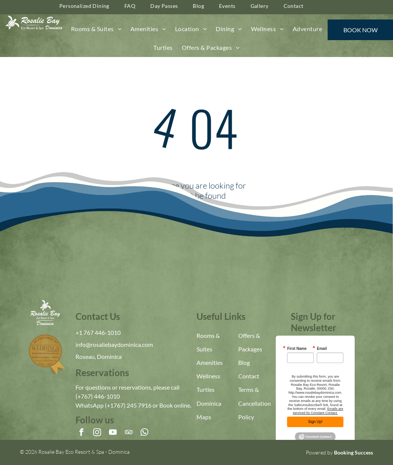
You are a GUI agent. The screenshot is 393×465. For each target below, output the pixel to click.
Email (322, 349)
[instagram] (97, 433)
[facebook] (81, 433)
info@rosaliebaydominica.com (114, 344)
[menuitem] (96, 29)
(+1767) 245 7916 (128, 405)
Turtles (205, 389)
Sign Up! (315, 422)
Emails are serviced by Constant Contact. (318, 411)
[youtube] (113, 433)
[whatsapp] (144, 433)
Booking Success (353, 452)
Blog (244, 362)
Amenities (209, 362)
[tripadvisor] (129, 433)
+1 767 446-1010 (98, 332)
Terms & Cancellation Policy (254, 403)
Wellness (208, 376)
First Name (297, 349)
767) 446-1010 (100, 396)
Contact (248, 376)
